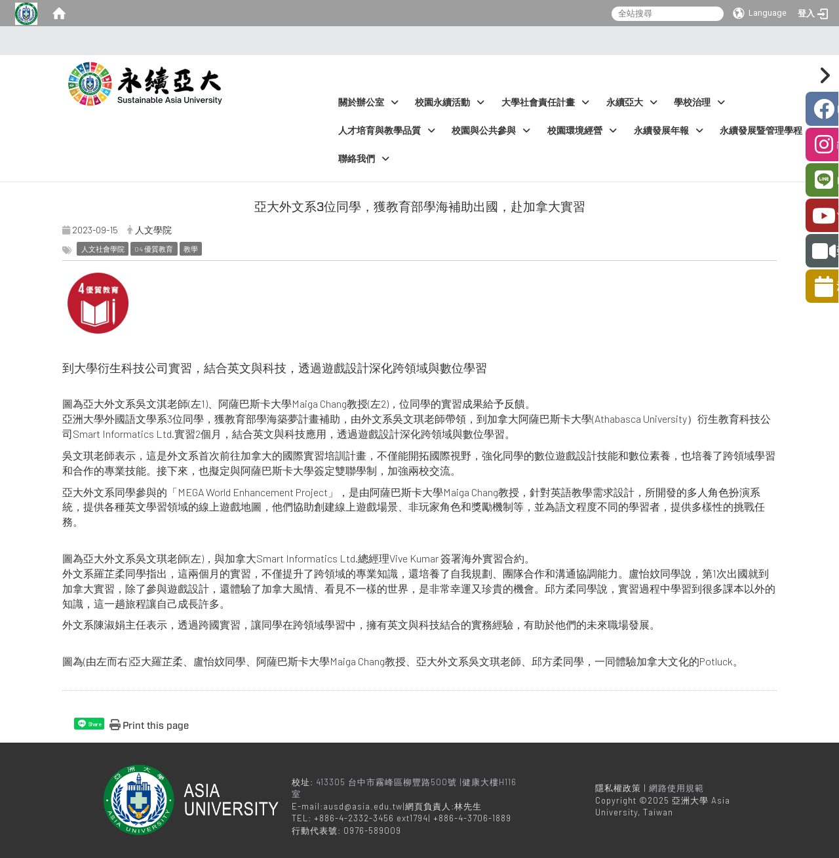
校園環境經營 (582, 130)
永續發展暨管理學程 (768, 130)
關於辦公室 (368, 102)
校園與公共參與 (491, 130)
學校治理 (699, 102)
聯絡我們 (363, 159)
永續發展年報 (668, 130)
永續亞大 (631, 102)
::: (416, 40)
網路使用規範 (676, 788)
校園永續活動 (449, 102)
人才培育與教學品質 (386, 130)
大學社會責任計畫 (545, 102)
